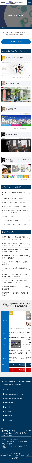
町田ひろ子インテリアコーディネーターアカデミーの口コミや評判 (15, 211)
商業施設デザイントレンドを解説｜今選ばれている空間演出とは (15, 257)
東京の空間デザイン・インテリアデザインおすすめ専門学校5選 (16, 383)
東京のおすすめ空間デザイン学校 (14, 394)
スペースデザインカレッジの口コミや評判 (15, 225)
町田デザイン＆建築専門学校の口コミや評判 (15, 193)
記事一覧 (7, 407)
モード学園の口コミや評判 (10, 221)
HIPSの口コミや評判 (8, 217)
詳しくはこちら (18, 364)
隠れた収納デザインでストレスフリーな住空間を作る (15, 288)
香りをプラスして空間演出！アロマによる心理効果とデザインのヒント (15, 244)
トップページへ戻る (19, 42)
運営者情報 (8, 411)
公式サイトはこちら (18, 370)
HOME (7, 390)
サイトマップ (8, 420)
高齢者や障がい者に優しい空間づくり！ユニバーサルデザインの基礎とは (15, 238)
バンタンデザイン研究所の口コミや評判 (14, 206)
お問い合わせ (8, 416)
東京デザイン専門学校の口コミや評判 (13, 202)
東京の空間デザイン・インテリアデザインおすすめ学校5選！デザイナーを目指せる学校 (16, 433)
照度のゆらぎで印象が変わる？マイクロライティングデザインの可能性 (15, 275)
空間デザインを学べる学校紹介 (13, 398)
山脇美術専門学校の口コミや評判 (12, 198)
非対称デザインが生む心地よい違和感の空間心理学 (15, 294)
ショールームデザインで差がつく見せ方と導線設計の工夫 (15, 263)
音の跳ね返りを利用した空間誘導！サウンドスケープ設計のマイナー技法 (15, 281)
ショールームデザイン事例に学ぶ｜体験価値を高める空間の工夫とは (15, 250)
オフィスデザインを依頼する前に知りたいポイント (15, 269)
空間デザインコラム (10, 403)
